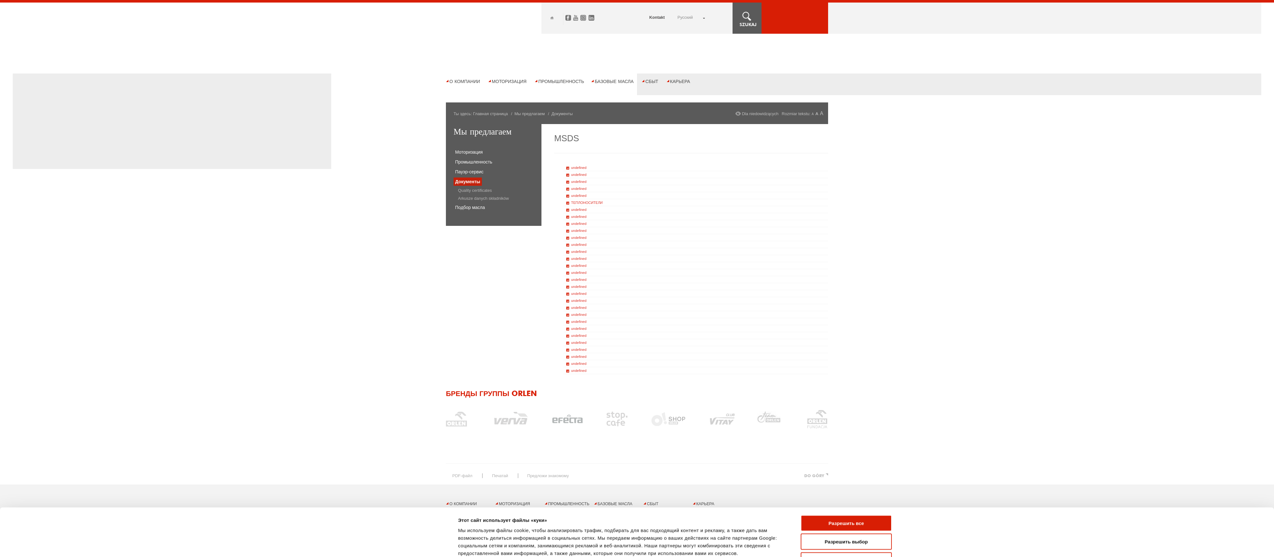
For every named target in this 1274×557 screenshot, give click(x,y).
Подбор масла (470, 207)
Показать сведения (481, 490)
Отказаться (846, 467)
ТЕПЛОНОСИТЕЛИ (587, 203)
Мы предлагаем (529, 113)
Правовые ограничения (512, 538)
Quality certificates (475, 190)
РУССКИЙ (685, 17)
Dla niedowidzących (760, 113)
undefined (578, 168)
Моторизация (509, 81)
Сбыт (651, 81)
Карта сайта (457, 538)
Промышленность (561, 81)
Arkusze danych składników (483, 198)
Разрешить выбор (846, 448)
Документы (467, 181)
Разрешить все (846, 429)
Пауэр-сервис (469, 171)
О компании (464, 81)
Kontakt (657, 17)
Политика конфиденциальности (586, 538)
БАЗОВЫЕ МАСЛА (614, 81)
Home (552, 18)
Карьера (680, 81)
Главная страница (490, 113)
